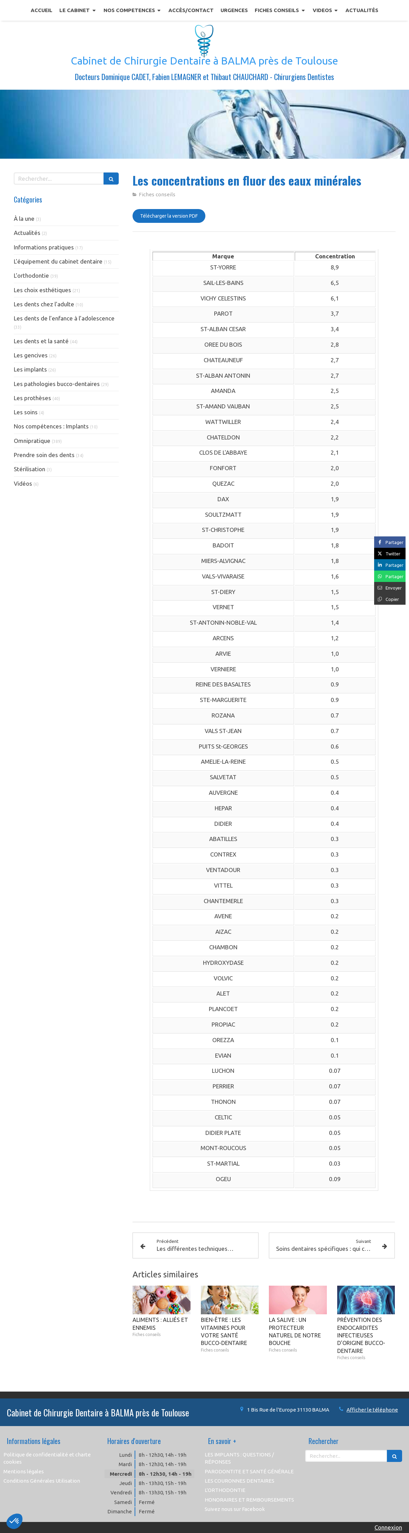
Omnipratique (32, 440)
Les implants (30, 369)
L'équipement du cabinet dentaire (58, 261)
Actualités (27, 232)
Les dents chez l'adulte (44, 304)
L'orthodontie (31, 275)
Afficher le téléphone (372, 1410)
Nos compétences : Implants (51, 426)
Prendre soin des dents (44, 455)
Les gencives (31, 355)
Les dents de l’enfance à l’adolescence (64, 318)
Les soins (26, 412)
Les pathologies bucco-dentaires (57, 383)
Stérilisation (29, 469)
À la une (24, 218)
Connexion (388, 1527)
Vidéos (23, 483)
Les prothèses (32, 398)
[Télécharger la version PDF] (169, 216)
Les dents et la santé (41, 341)
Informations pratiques (44, 247)
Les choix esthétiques (42, 290)
